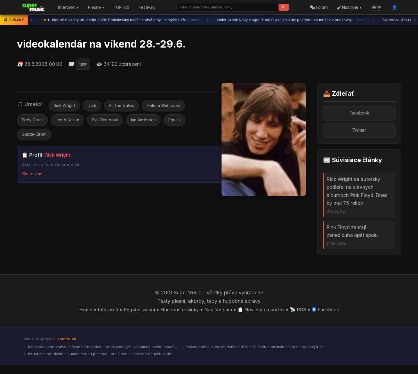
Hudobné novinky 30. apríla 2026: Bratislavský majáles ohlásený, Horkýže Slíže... (120, 21)
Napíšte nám (218, 317)
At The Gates (127, 107)
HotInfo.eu (67, 346)
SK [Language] (375, 8)
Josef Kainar (71, 123)
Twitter (359, 133)
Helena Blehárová (173, 107)
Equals (189, 123)
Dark (95, 107)
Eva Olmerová (113, 123)
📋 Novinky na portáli (264, 317)
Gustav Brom (36, 138)
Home (78, 317)
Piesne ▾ (96, 8)
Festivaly (147, 8)
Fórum (317, 8)
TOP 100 (121, 8)
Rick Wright (65, 107)
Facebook (359, 115)
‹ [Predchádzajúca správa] (31, 21)
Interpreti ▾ (68, 8)
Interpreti (101, 317)
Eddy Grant (34, 123)
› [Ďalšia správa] (415, 21)
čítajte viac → (36, 177)
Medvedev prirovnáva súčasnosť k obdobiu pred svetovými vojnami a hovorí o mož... (109, 354)
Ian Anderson (155, 123)
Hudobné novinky (177, 317)
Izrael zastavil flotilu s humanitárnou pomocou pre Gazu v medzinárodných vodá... (105, 362)
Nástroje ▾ (347, 8)
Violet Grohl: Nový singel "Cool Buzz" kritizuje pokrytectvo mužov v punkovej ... (290, 21)
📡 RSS (303, 317)
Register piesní (134, 317)
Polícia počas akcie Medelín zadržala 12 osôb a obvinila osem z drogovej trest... (276, 354)
